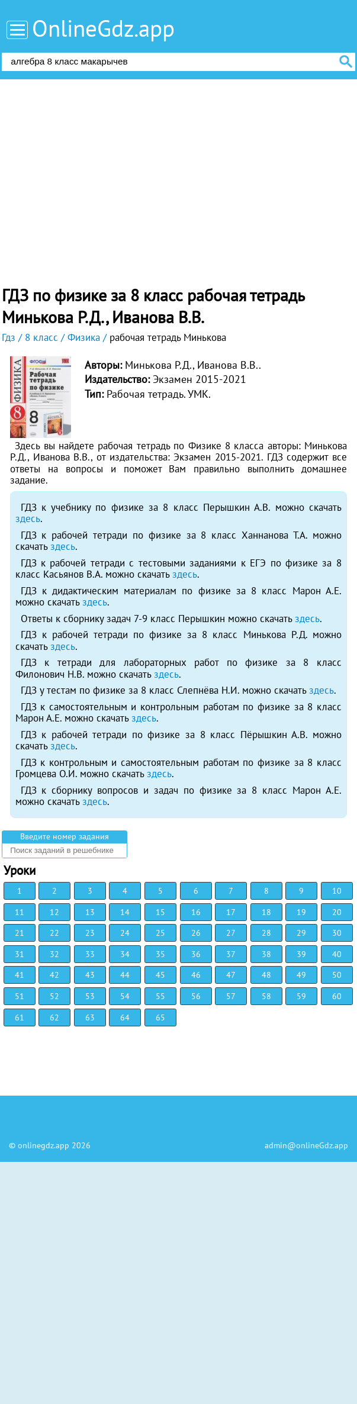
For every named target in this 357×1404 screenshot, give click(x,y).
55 (160, 996)
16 (196, 912)
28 (266, 933)
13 (90, 912)
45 (160, 975)
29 (301, 933)
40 (337, 954)
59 (301, 996)
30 (337, 933)
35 (160, 954)
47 (231, 975)
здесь (27, 518)
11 (19, 912)
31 (19, 954)
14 (125, 912)
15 (160, 912)
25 (160, 933)
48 (266, 975)
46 (196, 975)
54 (125, 996)
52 (54, 996)
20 (337, 912)
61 (19, 1017)
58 (266, 996)
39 (301, 954)
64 (125, 1017)
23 (90, 933)
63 (90, 1017)
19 (301, 912)
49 (301, 975)
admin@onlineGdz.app (306, 1145)
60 (337, 996)
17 (231, 912)
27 (231, 933)
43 (90, 975)
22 (54, 933)
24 (125, 933)
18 (266, 912)
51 (19, 996)
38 (266, 954)
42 (54, 975)
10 (337, 890)
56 (196, 996)
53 (90, 996)
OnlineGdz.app (103, 28)
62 (54, 1017)
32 (54, 954)
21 (19, 933)
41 (19, 975)
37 (231, 954)
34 (125, 954)
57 (231, 996)
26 (196, 933)
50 (337, 975)
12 (54, 912)
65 (160, 1017)
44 (125, 975)
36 (196, 954)
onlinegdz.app (43, 1145)
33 (90, 954)
